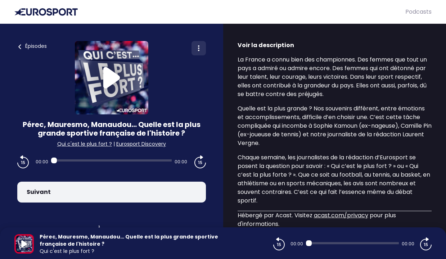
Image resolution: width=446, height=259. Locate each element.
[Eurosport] (209, 12)
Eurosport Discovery (141, 143)
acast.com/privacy (341, 215)
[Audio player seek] (111, 160)
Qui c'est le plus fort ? (84, 143)
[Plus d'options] (199, 48)
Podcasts (418, 12)
